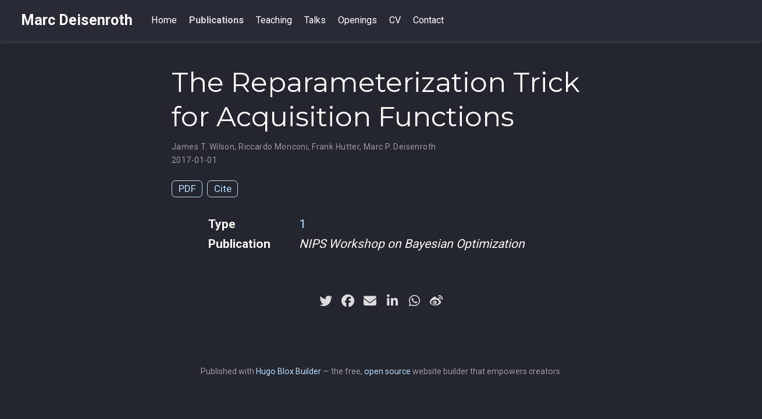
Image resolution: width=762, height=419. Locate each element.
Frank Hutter (335, 146)
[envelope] (370, 301)
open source (387, 371)
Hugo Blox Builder (288, 371)
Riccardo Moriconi (273, 146)
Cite (223, 188)
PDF (187, 188)
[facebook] (348, 301)
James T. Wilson (203, 146)
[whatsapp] (414, 301)
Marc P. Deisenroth (400, 146)
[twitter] (325, 301)
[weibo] (436, 301)
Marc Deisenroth (77, 20)
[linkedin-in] (392, 301)
